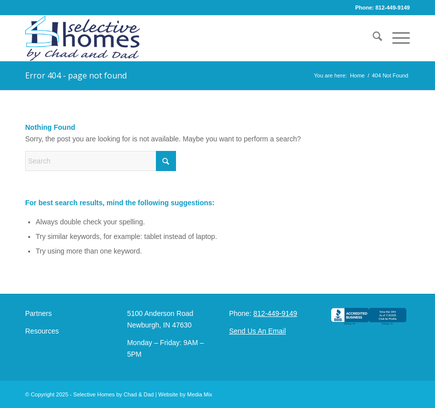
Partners (38, 313)
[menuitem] (372, 38)
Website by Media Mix (185, 394)
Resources (42, 331)
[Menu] (396, 38)
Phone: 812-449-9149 (382, 8)
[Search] (372, 38)
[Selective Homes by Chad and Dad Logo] (82, 38)
